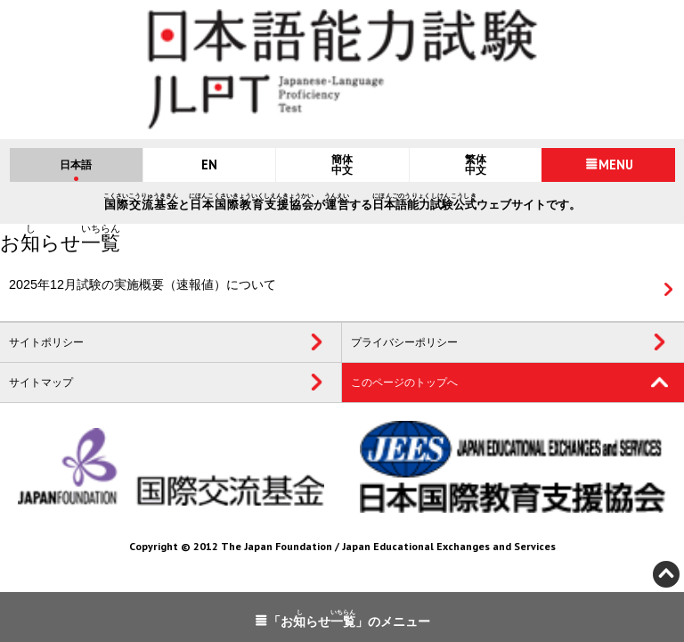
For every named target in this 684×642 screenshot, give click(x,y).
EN (209, 165)
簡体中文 (342, 165)
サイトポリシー (46, 342)
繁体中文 (475, 165)
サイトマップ (41, 382)
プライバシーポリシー (404, 342)
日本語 (76, 165)
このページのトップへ (404, 382)
